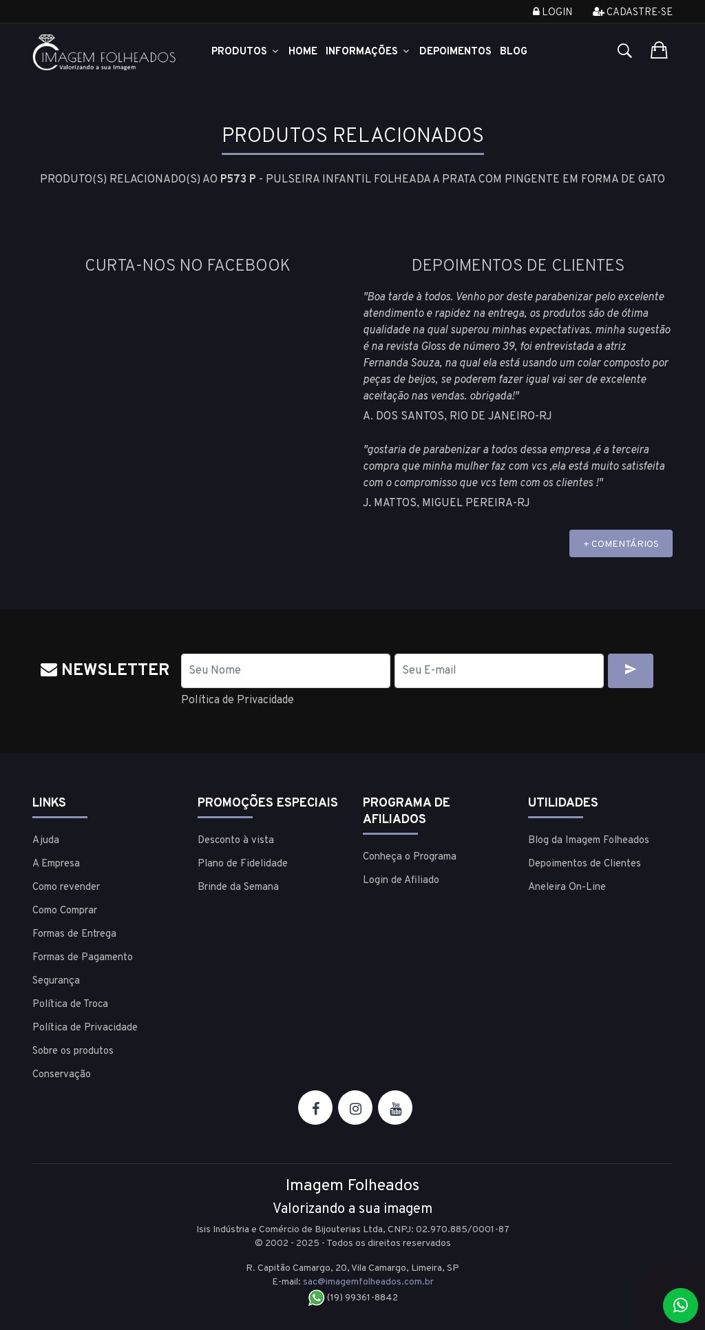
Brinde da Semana (238, 887)
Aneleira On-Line (567, 887)
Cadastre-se (633, 12)
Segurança (56, 981)
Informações (368, 52)
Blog (513, 52)
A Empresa (56, 864)
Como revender (66, 887)
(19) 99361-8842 (353, 1298)
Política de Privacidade (237, 700)
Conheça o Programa (409, 857)
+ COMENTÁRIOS (621, 544)
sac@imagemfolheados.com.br (368, 1282)
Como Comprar (64, 910)
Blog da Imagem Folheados (588, 840)
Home (302, 52)
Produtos (245, 52)
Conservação (61, 1074)
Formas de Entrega (74, 934)
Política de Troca (70, 1004)
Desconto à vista (236, 840)
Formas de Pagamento (82, 957)
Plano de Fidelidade (243, 864)
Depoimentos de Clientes (584, 864)
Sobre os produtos (73, 1051)
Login (552, 12)
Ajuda (45, 840)
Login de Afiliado (401, 880)
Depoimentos (455, 52)
